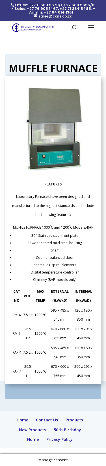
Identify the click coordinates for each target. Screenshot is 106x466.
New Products (32, 429)
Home (22, 420)
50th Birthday (67, 429)
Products (74, 420)
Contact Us (47, 420)
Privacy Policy (59, 439)
